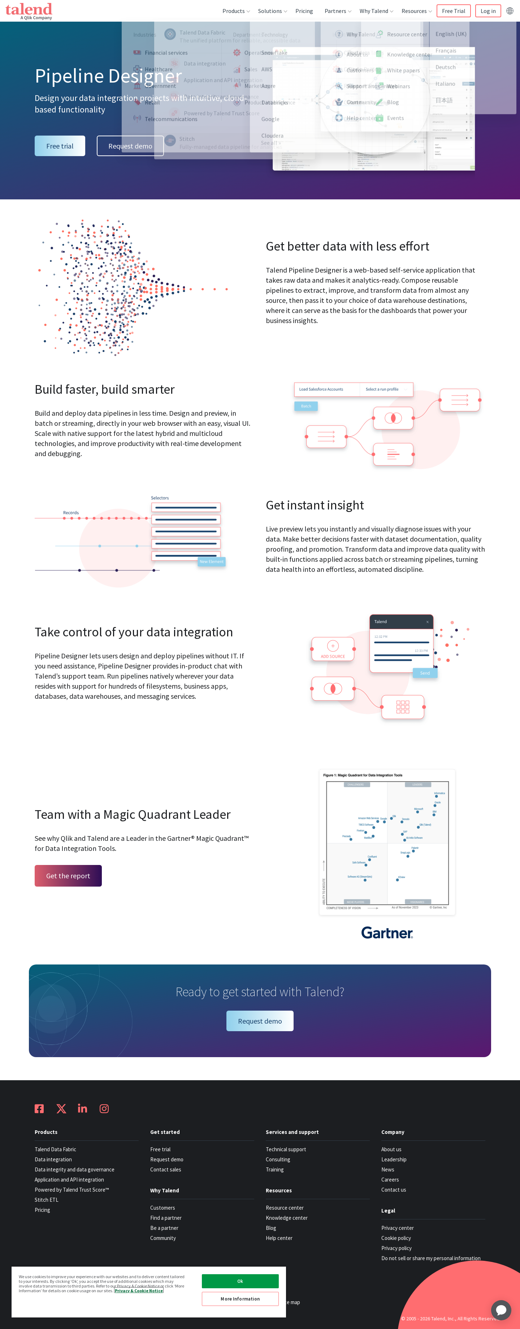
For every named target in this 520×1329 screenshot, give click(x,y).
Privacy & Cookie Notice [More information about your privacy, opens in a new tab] (139, 1290)
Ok (240, 1281)
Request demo (130, 145)
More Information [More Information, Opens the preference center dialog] (240, 1299)
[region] (149, 1291)
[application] (501, 1310)
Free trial (60, 145)
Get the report (68, 875)
